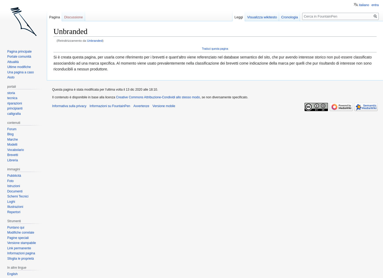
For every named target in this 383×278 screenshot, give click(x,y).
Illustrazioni (15, 207)
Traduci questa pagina (215, 48)
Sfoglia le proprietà (20, 258)
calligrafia (14, 114)
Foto (10, 181)
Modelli (12, 144)
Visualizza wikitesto (262, 17)
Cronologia (289, 17)
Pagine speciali (18, 238)
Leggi (239, 17)
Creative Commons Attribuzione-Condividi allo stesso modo (158, 97)
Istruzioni (13, 186)
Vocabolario (15, 150)
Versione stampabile (21, 243)
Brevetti (12, 155)
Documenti (14, 191)
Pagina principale (19, 51)
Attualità (13, 62)
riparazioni (14, 103)
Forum (11, 129)
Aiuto (10, 77)
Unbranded (94, 40)
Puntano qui (15, 227)
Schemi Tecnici (17, 196)
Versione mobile (163, 106)
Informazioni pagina (21, 253)
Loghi (11, 202)
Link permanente (19, 248)
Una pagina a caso (20, 72)
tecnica (12, 98)
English (12, 274)
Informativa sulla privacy (69, 106)
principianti (14, 108)
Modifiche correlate (20, 232)
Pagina (54, 17)
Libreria (12, 160)
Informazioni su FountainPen (110, 106)
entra (375, 5)
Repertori (13, 212)
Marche (12, 139)
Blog (10, 134)
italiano (364, 5)
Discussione (73, 17)
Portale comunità (19, 56)
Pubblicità (14, 176)
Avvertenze (141, 106)
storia (11, 93)
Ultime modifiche (19, 67)
